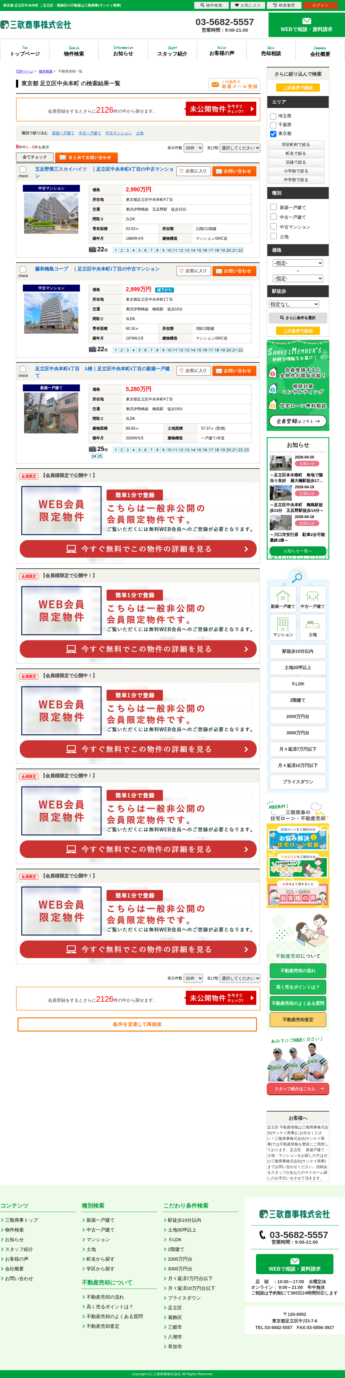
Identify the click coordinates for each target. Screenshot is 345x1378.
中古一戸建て (90, 133)
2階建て (298, 700)
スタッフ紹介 (19, 1249)
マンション (98, 1239)
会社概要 (14, 1268)
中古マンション (119, 133)
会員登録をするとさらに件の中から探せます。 (152, 108)
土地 (140, 133)
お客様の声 (17, 1259)
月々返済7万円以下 (298, 749)
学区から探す (100, 1268)
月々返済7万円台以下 (190, 1278)
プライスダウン (298, 781)
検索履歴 (284, 5)
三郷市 (175, 1327)
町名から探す (100, 1259)
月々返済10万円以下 (298, 765)
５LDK (298, 683)
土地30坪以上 (298, 667)
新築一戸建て (63, 133)
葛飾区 (175, 1317)
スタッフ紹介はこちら (294, 1088)
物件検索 (14, 1229)
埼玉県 (280, 115)
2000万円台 (297, 716)
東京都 (280, 133)
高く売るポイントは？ (298, 986)
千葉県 (280, 124)
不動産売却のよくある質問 (298, 1003)
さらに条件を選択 (298, 318)
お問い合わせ (19, 1278)
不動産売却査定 (298, 1019)
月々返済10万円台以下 (192, 1288)
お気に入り (248, 5)
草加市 (175, 1346)
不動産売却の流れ (298, 970)
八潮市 (175, 1336)
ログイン (320, 5)
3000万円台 (297, 732)
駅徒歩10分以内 (298, 651)
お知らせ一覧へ (298, 551)
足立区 (175, 1307)
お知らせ (14, 1239)
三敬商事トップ (21, 1220)
